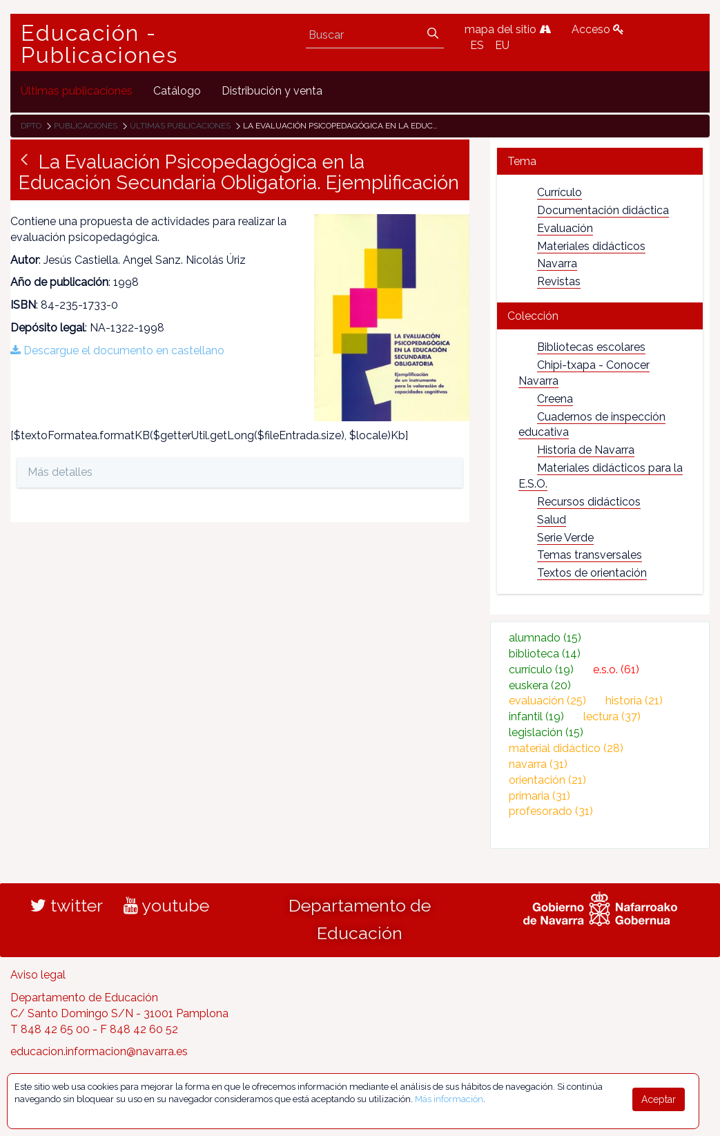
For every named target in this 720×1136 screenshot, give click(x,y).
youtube (166, 905)
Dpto (31, 126)
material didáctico (566, 748)
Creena (555, 398)
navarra (538, 764)
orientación (547, 780)
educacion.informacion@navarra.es (99, 1051)
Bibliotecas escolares (591, 347)
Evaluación (565, 228)
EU (502, 45)
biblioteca (545, 653)
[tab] (600, 161)
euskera (540, 685)
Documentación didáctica (603, 210)
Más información (449, 1099)
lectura (612, 716)
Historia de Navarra (585, 449)
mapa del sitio (508, 29)
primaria (539, 795)
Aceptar (658, 1099)
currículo (541, 669)
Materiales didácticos (591, 246)
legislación (546, 732)
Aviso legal (38, 974)
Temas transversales (589, 554)
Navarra (557, 263)
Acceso (598, 29)
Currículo (559, 192)
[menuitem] (76, 91)
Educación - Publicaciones (99, 44)
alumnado (545, 637)
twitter (66, 905)
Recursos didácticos (589, 501)
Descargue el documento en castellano (117, 350)
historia (634, 700)
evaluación (547, 700)
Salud (551, 519)
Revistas (559, 281)
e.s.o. (616, 669)
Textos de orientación (592, 572)
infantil (536, 716)
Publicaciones (85, 126)
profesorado (551, 811)
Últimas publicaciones (180, 126)
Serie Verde (565, 537)
